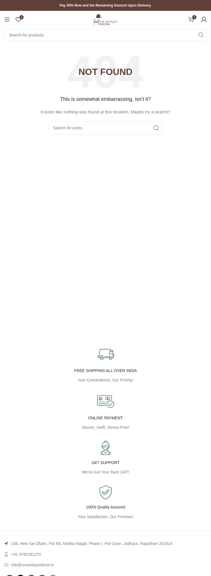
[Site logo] (105, 19)
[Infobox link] (105, 502)
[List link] (105, 543)
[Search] (105, 35)
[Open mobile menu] (7, 19)
